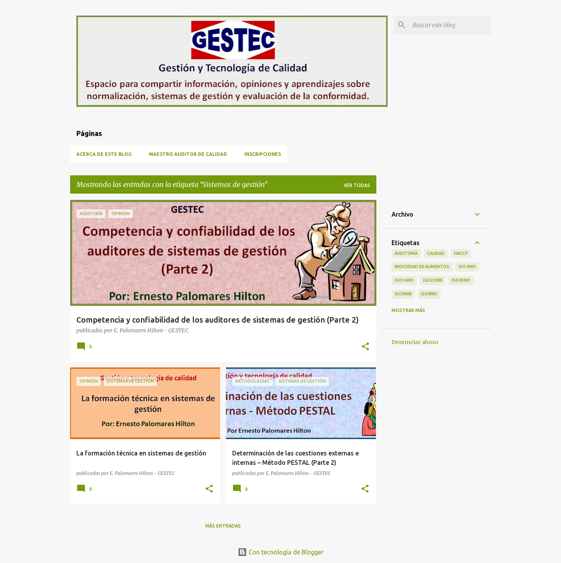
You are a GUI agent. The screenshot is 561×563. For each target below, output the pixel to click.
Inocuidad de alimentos (422, 266)
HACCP (461, 253)
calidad (436, 253)
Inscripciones (262, 154)
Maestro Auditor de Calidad (188, 154)
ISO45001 (461, 280)
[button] (365, 347)
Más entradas (223, 525)
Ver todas (357, 185)
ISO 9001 (467, 266)
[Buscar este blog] (450, 25)
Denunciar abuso (415, 342)
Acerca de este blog (104, 154)
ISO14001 (404, 280)
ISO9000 (403, 293)
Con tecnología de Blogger (280, 552)
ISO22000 (432, 280)
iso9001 (429, 293)
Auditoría (406, 253)
